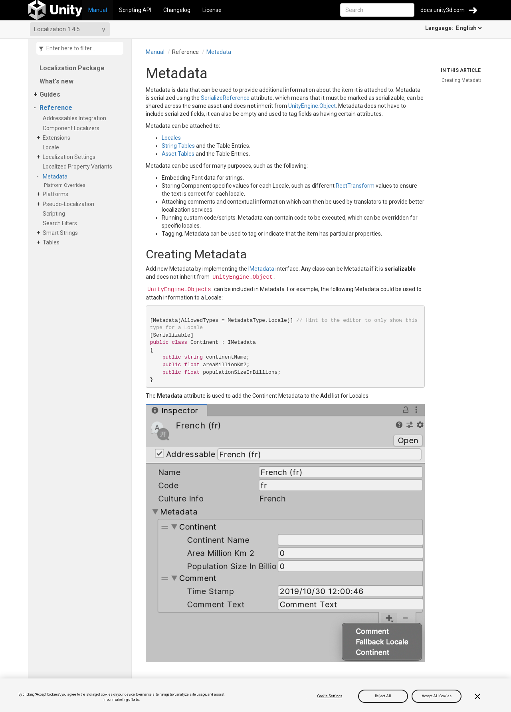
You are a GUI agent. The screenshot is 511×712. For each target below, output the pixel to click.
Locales (171, 138)
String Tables (178, 146)
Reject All (383, 696)
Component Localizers (72, 128)
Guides (50, 94)
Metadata (56, 176)
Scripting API (135, 10)
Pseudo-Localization (70, 204)
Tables (52, 242)
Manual (97, 10)
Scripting (55, 213)
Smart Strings (62, 233)
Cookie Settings (329, 696)
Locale (52, 147)
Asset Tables (178, 154)
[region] (255, 695)
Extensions (58, 138)
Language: (454, 28)
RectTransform (355, 185)
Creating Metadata (462, 80)
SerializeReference (225, 98)
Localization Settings (70, 157)
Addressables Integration (76, 118)
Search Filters (61, 223)
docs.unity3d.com (442, 10)
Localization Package (72, 68)
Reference (56, 107)
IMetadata (261, 269)
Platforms (57, 194)
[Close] (477, 696)
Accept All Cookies (437, 696)
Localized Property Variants (79, 166)
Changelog (176, 10)
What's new (56, 81)
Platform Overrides (66, 185)
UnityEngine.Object (312, 106)
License (212, 10)
